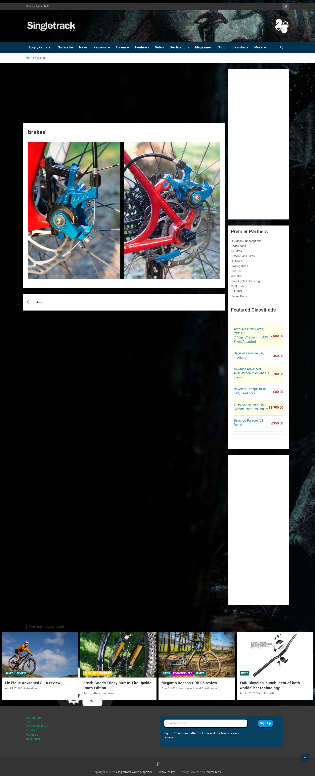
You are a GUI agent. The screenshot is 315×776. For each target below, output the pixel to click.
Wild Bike (236, 276)
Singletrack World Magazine (134, 772)
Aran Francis (209, 688)
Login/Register (40, 47)
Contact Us (33, 718)
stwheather (29, 688)
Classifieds (239, 47)
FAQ (28, 722)
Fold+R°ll (236, 291)
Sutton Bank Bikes (243, 256)
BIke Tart (236, 271)
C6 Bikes (236, 261)
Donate (30, 730)
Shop (221, 47)
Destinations (179, 47)
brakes (37, 302)
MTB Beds (237, 286)
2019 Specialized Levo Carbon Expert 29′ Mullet (251, 407)
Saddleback (238, 246)
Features (142, 47)
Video (159, 47)
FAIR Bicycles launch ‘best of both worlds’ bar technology (270, 685)
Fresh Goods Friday (98, 673)
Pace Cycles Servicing (245, 281)
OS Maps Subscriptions (246, 241)
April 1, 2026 (248, 693)
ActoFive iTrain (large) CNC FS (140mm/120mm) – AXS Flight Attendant (251, 335)
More (258, 47)
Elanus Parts (239, 296)
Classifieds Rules (37, 726)
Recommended (182, 673)
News (83, 47)
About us (32, 734)
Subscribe (65, 47)
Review (21, 673)
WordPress (213, 772)
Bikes (9, 673)
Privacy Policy (166, 772)
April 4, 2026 (13, 688)
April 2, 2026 (169, 688)
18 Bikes (236, 251)
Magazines (203, 47)
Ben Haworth (109, 693)
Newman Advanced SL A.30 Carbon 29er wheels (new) (251, 373)
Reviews (100, 47)
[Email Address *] (206, 723)
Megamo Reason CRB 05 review (189, 683)
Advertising (33, 739)
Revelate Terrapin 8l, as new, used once (250, 391)
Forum (121, 47)
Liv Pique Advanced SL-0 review (32, 683)
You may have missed (46, 626)
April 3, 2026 (91, 693)
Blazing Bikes (239, 266)
